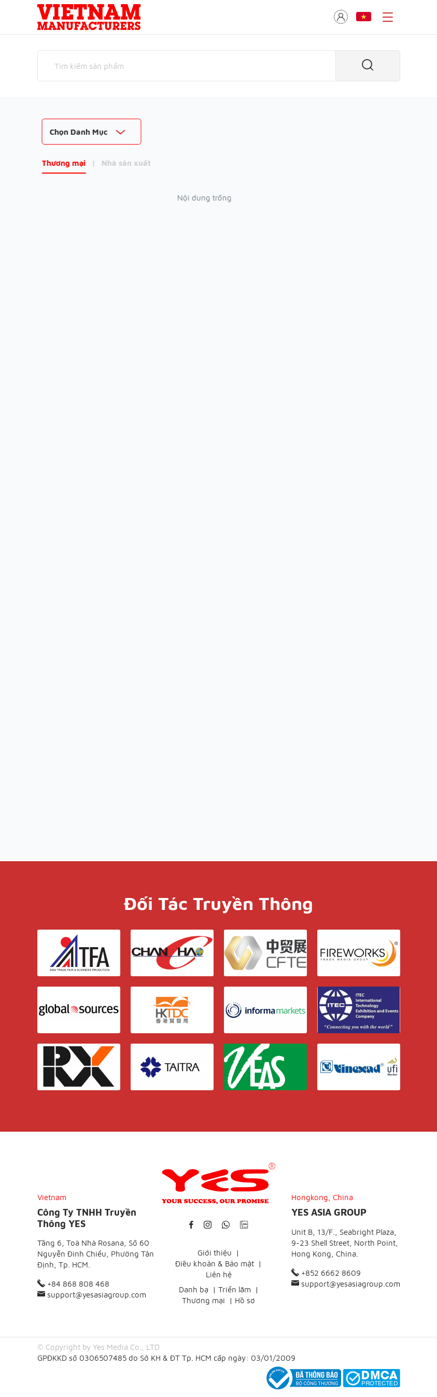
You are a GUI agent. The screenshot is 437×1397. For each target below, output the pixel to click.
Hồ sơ (245, 1300)
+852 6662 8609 (326, 1272)
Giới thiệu (215, 1252)
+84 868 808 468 (73, 1283)
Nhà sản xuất (122, 163)
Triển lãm (234, 1289)
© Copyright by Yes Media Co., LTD (98, 1347)
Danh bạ (193, 1289)
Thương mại (59, 163)
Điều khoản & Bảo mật (214, 1263)
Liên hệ (219, 1274)
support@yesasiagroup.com (91, 1294)
